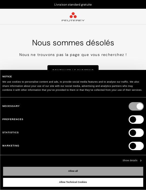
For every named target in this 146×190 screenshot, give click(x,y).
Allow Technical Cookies (73, 182)
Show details (130, 160)
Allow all (73, 171)
